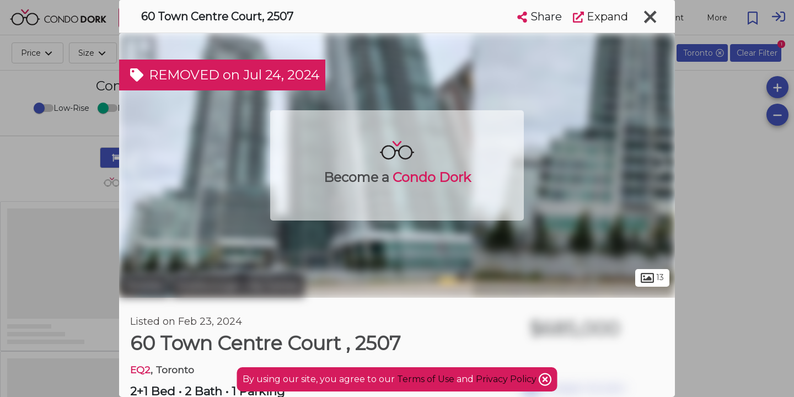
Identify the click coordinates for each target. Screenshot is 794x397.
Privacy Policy (507, 379)
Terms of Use (425, 379)
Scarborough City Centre (238, 286)
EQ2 (140, 369)
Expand (600, 16)
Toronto (144, 286)
